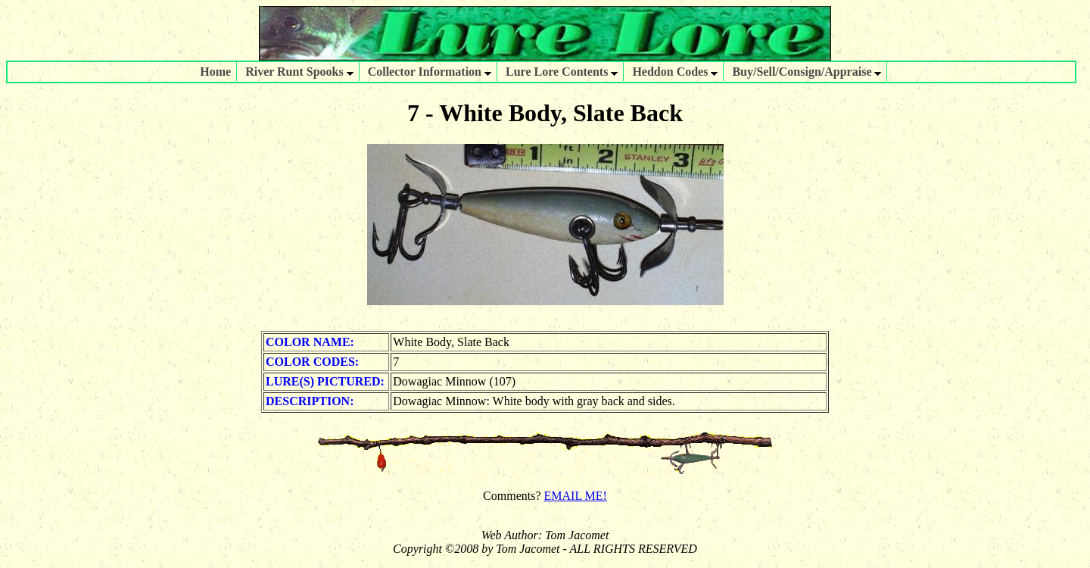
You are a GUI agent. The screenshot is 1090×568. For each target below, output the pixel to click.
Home (215, 71)
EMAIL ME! (575, 495)
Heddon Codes (675, 71)
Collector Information (429, 71)
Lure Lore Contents (562, 71)
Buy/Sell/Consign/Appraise (806, 71)
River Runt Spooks (299, 71)
